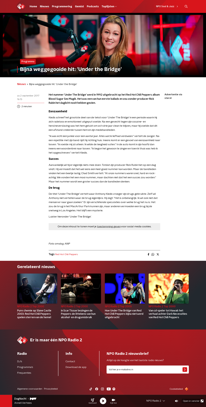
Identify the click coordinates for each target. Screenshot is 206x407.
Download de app (76, 367)
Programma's (25, 367)
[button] (92, 401)
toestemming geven (109, 226)
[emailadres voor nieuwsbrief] (148, 370)
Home (33, 6)
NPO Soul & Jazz (167, 6)
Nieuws (44, 6)
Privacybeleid (51, 389)
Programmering (62, 6)
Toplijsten (109, 6)
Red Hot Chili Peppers (66, 254)
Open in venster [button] (193, 401)
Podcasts (93, 6)
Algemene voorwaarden (29, 389)
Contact (70, 361)
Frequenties (24, 373)
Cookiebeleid (176, 389)
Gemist (79, 6)
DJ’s (19, 361)
